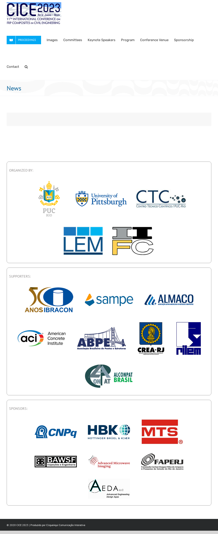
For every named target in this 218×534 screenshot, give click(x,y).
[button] (26, 66)
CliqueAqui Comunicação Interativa (65, 525)
